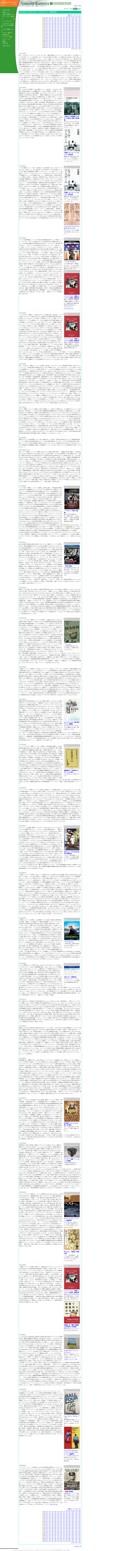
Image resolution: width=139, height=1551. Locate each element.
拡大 (79, 9)
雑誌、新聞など (7, 14)
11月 (76, 17)
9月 (69, 17)
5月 (58, 17)
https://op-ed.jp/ (54, 1504)
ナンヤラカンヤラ (7, 21)
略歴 (4, 41)
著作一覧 (5, 43)
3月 (77, 16)
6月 (61, 17)
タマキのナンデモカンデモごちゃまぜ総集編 (7, 25)
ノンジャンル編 (7, 36)
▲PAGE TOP (77, 1546)
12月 (79, 17)
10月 (72, 17)
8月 (66, 17)
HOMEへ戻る (77, 5)
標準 (75, 9)
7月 (64, 17)
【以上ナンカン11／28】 (71, 1359)
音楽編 (5, 34)
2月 (74, 16)
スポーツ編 (6, 32)
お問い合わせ (6, 45)
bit (68, 1550)
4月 (80, 16)
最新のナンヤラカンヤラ (74, 14)
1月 (71, 16)
